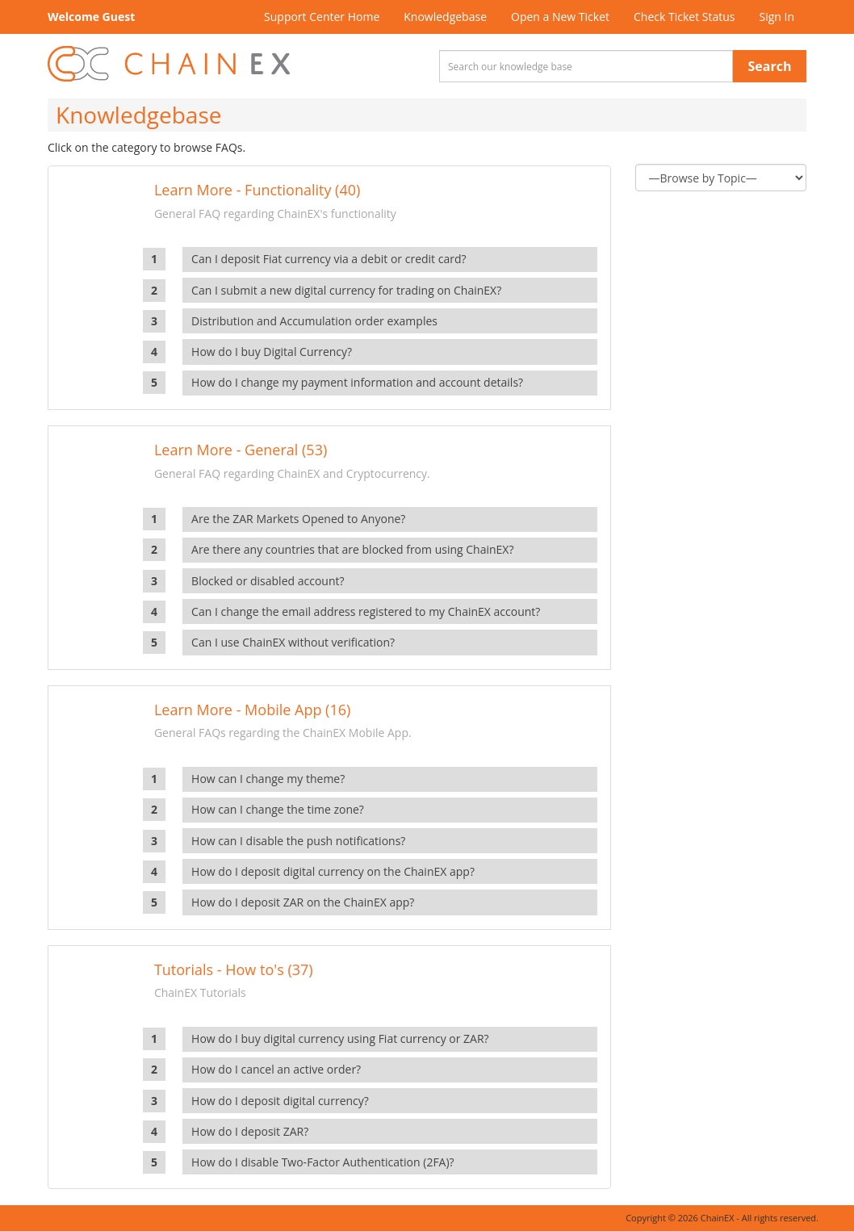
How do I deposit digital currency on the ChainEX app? (333, 871)
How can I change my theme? (268, 778)
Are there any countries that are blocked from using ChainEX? (352, 549)
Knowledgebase (445, 16)
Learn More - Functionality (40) (257, 189)
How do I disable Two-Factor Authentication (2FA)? (322, 1162)
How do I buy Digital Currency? (271, 351)
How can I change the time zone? (277, 809)
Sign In (776, 16)
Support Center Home (321, 16)
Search (770, 66)
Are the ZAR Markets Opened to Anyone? (298, 518)
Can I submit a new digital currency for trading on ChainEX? (346, 290)
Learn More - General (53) (240, 449)
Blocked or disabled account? (267, 580)
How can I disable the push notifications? (298, 840)
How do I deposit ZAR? (249, 1131)
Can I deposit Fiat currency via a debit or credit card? (328, 258)
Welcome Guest (91, 16)
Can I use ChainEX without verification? (293, 642)
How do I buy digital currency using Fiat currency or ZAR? (340, 1038)
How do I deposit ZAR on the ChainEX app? (302, 902)
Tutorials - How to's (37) (233, 969)
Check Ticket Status (684, 16)
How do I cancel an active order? (276, 1069)
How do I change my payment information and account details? (357, 382)
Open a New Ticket (560, 16)
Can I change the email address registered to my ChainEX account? (365, 611)
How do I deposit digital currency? (280, 1100)
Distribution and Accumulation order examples (314, 321)
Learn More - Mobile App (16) (252, 709)
